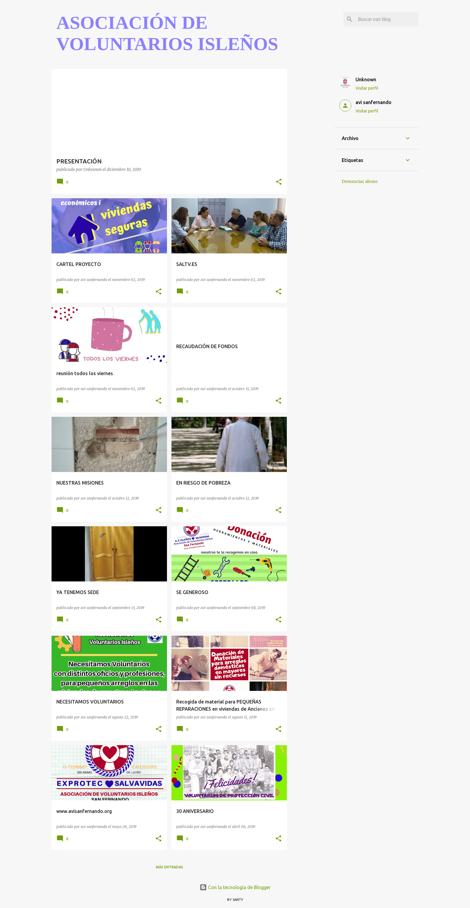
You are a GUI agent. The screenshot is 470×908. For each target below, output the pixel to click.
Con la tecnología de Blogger (235, 887)
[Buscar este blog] (386, 19)
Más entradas (169, 867)
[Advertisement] (311, 159)
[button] (278, 182)
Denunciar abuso (360, 181)
